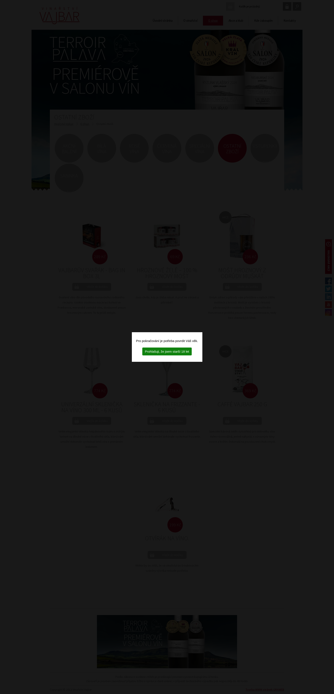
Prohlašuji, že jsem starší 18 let (167, 351)
